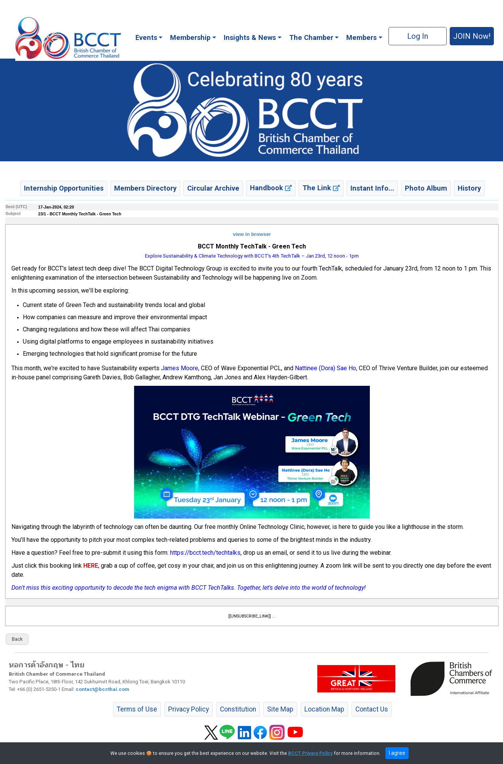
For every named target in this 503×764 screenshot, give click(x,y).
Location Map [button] (324, 709)
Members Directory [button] (145, 188)
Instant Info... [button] (372, 188)
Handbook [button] (271, 188)
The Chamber (311, 37)
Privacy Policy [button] (188, 709)
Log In (417, 36)
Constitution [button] (238, 709)
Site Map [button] (280, 709)
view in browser (252, 234)
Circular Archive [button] (213, 188)
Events (146, 37)
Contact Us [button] (371, 709)
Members (361, 37)
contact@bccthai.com (102, 689)
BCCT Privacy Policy (310, 753)
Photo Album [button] (426, 188)
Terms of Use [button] (137, 709)
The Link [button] (321, 188)
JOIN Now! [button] (471, 36)
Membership (190, 37)
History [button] (469, 188)
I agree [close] (397, 753)
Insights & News (250, 37)
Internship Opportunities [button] (63, 188)
